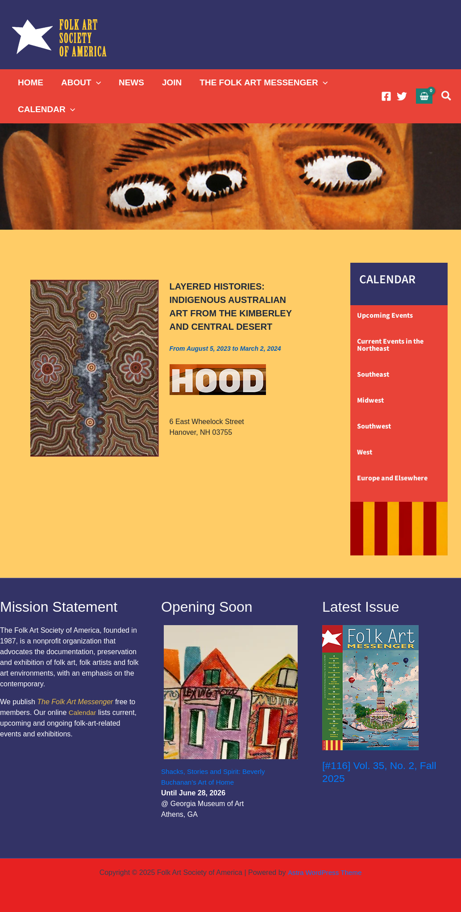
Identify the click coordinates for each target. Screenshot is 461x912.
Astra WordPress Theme (325, 872)
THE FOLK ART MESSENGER (259, 82)
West (364, 452)
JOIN (169, 82)
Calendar (83, 712)
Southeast (373, 374)
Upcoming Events (385, 315)
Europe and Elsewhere (392, 478)
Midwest (370, 400)
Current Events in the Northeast (390, 344)
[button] (446, 96)
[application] (95, 82)
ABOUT (80, 82)
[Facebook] (386, 96)
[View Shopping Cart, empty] (424, 95)
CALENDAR (46, 109)
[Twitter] (402, 96)
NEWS (129, 82)
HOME (30, 82)
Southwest (374, 426)
